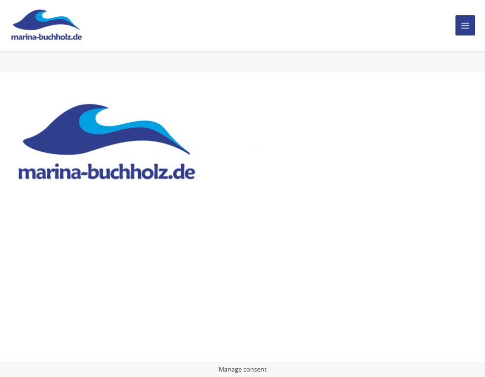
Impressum (34, 280)
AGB (22, 302)
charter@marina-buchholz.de (312, 147)
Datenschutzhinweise (50, 291)
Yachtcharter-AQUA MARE (295, 280)
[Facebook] (23, 216)
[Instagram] (43, 216)
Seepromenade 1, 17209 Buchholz (320, 126)
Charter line (272, 291)
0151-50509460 (288, 136)
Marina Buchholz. (91, 342)
